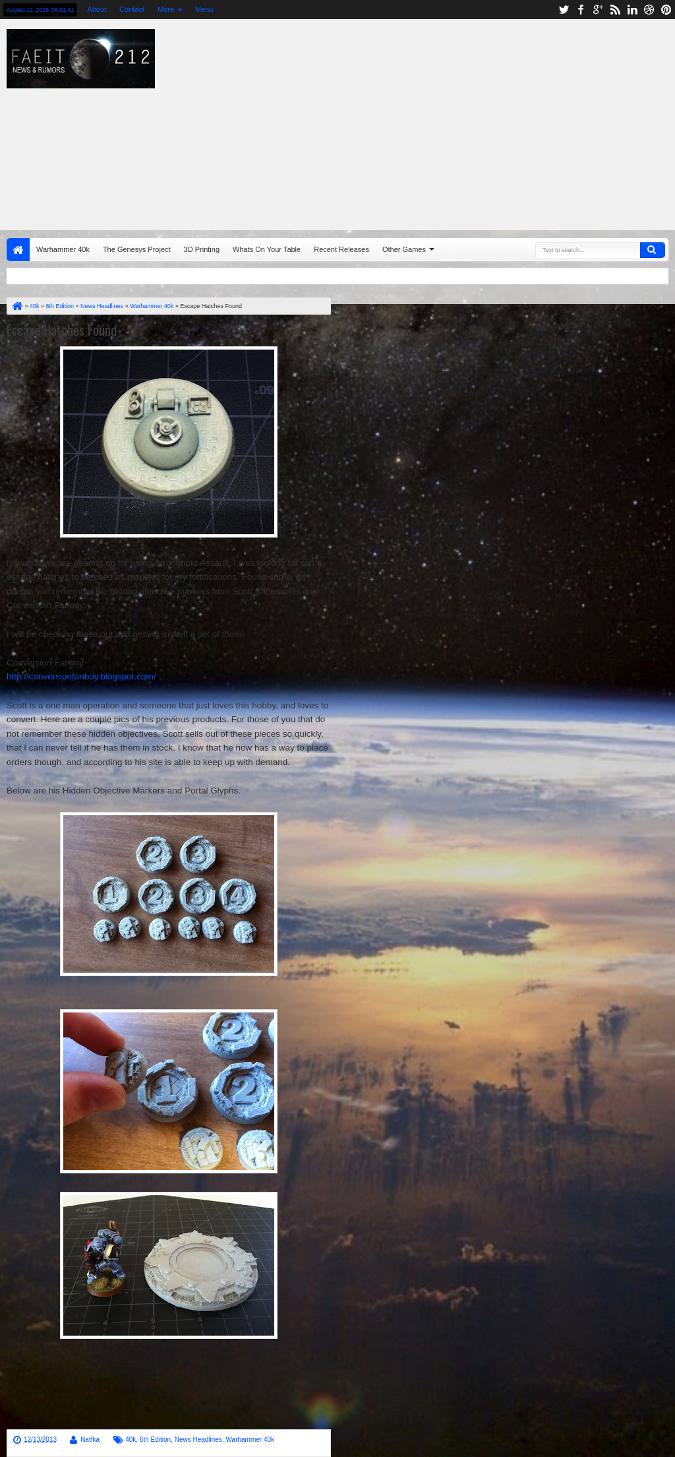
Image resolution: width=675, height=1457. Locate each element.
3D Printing (202, 249)
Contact (131, 9)
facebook (580, 9)
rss (615, 9)
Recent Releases (341, 249)
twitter (563, 9)
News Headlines (198, 1439)
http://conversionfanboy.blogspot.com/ (81, 676)
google (597, 9)
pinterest (666, 9)
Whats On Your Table (267, 249)
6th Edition (155, 1439)
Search (652, 250)
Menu (204, 9)
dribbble (649, 9)
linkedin (632, 9)
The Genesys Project (137, 249)
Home (18, 249)
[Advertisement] (432, 121)
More (166, 9)
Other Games (404, 249)
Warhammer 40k (63, 249)
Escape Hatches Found (62, 330)
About (96, 9)
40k (130, 1439)
